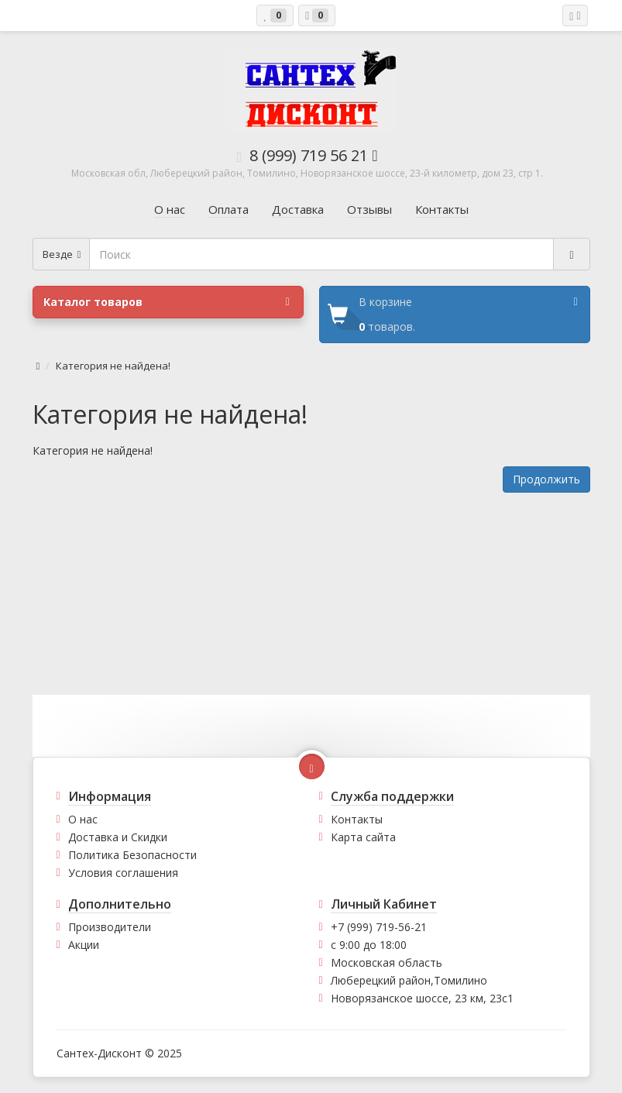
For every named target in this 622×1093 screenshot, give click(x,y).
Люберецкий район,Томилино (409, 980)
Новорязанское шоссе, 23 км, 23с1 (422, 998)
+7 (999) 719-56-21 (379, 926)
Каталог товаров (166, 302)
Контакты (357, 819)
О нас (83, 819)
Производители (109, 926)
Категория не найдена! (113, 366)
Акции (83, 944)
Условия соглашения (123, 872)
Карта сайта (363, 837)
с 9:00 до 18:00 (369, 944)
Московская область (386, 962)
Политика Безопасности (132, 854)
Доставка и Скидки (117, 837)
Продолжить (546, 479)
